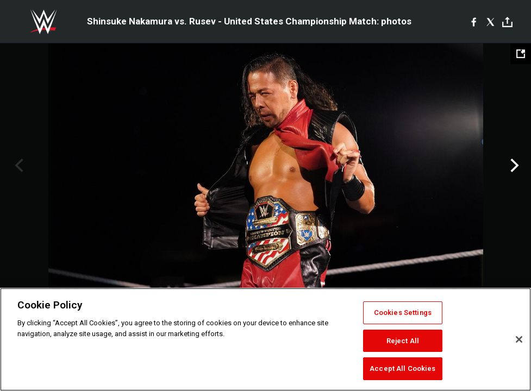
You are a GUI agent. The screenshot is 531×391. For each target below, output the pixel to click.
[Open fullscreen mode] (520, 53)
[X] (490, 21)
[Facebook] (473, 21)
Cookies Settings (403, 312)
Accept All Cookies (402, 368)
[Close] (519, 339)
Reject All (402, 341)
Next (513, 165)
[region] (265, 339)
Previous (17, 165)
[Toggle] (507, 22)
